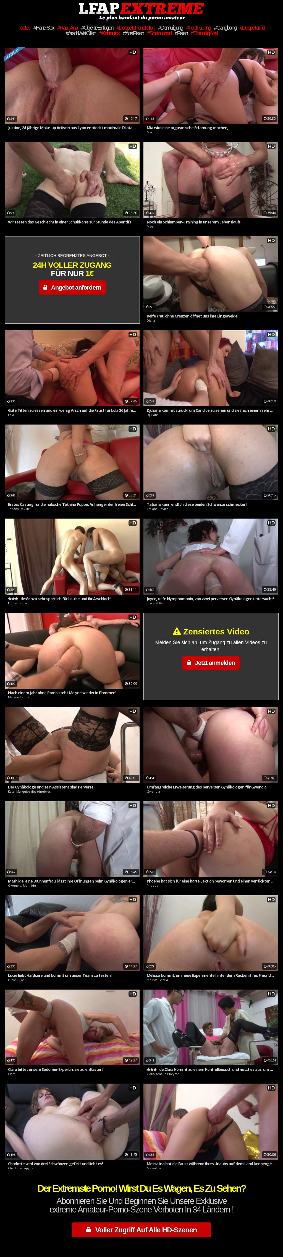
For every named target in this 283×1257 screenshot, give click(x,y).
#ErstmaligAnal (204, 33)
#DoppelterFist (252, 27)
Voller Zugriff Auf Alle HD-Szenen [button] (141, 1230)
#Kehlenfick (109, 33)
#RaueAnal (67, 27)
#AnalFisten (133, 33)
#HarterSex (43, 27)
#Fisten (181, 33)
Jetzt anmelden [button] (211, 662)
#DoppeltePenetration (135, 27)
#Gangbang (225, 27)
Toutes (24, 27)
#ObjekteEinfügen (97, 27)
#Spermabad (159, 33)
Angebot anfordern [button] (72, 287)
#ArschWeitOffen (80, 33)
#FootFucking (198, 27)
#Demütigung (170, 27)
